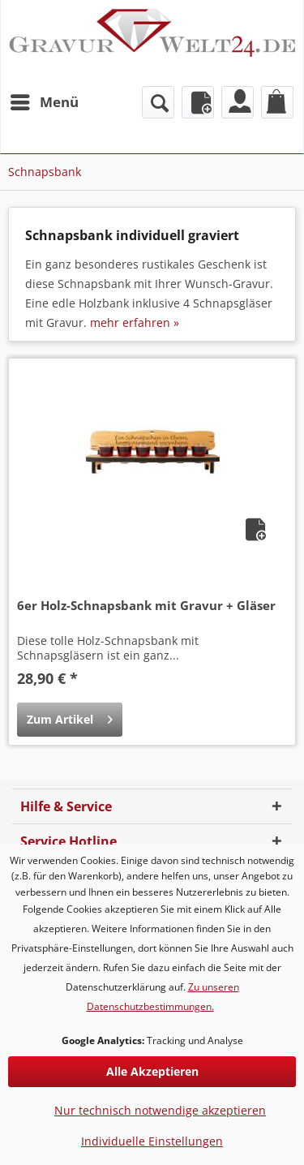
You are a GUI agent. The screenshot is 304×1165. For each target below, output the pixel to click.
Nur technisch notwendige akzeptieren (160, 1110)
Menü (45, 100)
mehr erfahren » (134, 322)
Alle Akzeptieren (152, 1071)
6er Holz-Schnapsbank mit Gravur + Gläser (146, 605)
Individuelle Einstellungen (152, 1141)
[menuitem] (44, 102)
